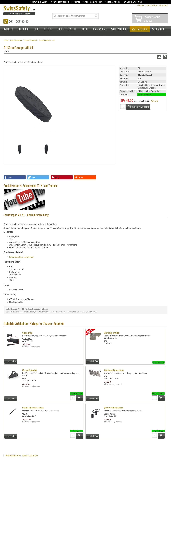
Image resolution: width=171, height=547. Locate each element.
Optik (36, 29)
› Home (140, 5)
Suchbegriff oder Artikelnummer (69, 15)
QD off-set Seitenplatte (29, 370)
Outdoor (48, 29)
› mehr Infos (11, 361)
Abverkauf (7, 29)
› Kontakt (163, 5)
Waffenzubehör (139, 29)
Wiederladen (158, 29)
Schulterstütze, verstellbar (21, 257)
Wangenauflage (27, 333)
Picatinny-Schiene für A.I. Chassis (33, 408)
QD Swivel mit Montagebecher (113, 408)
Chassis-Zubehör (30, 455)
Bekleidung (23, 29)
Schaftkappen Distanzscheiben (114, 370)
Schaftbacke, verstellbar (111, 333)
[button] (14, 177)
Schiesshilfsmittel (67, 29)
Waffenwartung (119, 29)
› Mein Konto (151, 5)
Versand (154, 100)
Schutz (84, 29)
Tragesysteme (99, 29)
